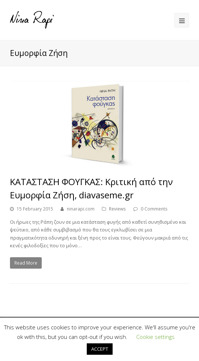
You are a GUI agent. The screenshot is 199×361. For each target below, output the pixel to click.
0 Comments (154, 209)
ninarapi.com (81, 209)
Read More (25, 263)
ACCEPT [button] (99, 349)
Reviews (117, 209)
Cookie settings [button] (155, 336)
